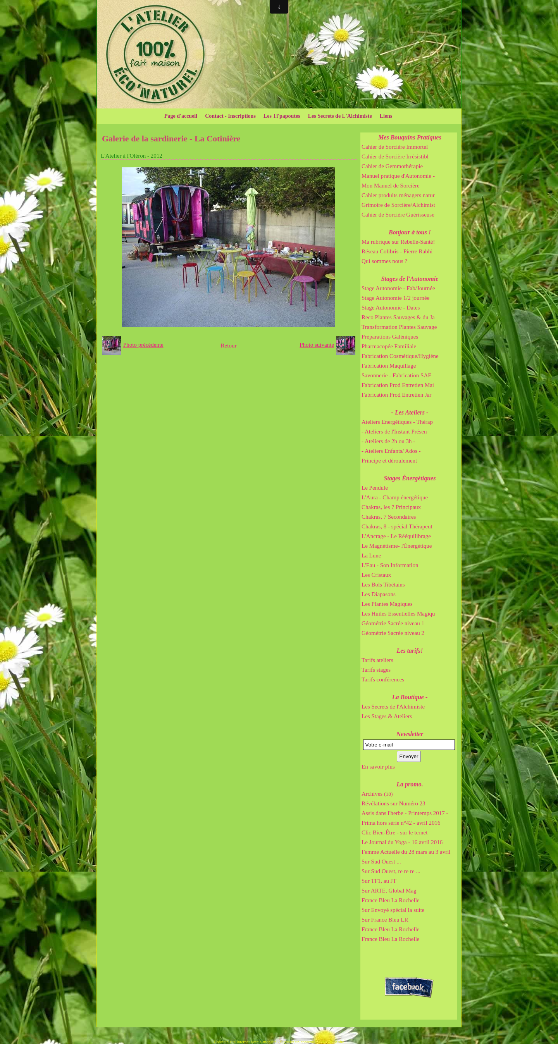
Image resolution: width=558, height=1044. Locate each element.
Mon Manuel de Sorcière (391, 185)
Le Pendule (375, 488)
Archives (377, 794)
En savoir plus (378, 767)
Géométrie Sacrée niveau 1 (393, 623)
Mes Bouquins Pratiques (409, 137)
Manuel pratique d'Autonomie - (398, 176)
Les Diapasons (379, 594)
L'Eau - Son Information (390, 565)
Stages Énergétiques (410, 478)
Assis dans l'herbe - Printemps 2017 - (405, 813)
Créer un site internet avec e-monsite (245, 1041)
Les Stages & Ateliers (387, 716)
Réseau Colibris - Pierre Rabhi (397, 251)
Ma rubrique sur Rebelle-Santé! (398, 242)
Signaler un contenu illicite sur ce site (312, 1041)
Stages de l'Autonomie (410, 278)
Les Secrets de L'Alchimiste (340, 116)
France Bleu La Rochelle (391, 900)
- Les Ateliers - (410, 412)
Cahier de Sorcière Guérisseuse (398, 215)
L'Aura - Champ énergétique (395, 497)
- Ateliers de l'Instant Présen (394, 431)
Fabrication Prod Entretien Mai (398, 385)
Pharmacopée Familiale (389, 346)
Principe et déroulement (389, 461)
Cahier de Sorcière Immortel (395, 147)
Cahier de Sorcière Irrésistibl (395, 156)
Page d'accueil (180, 116)
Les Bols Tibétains (383, 584)
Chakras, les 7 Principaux (391, 507)
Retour (229, 345)
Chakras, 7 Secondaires (389, 517)
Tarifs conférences (383, 679)
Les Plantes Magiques (387, 604)
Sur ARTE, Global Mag (389, 890)
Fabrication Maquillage (389, 366)
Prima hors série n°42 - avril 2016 (401, 823)
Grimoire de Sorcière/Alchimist (398, 205)
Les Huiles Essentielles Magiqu (398, 614)
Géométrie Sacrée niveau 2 (393, 633)
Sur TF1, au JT (379, 881)
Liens (386, 116)
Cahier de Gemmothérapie (392, 166)
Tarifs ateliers (377, 660)
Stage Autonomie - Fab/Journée (398, 288)
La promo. (409, 784)
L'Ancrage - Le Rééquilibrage (396, 536)
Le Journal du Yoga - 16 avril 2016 (402, 842)
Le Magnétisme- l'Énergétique (397, 546)
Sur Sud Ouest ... (381, 861)
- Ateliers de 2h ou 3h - (388, 441)
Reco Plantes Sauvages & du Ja (398, 317)
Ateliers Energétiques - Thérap (397, 422)
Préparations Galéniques (390, 337)
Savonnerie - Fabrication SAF (396, 375)
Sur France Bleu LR (385, 920)
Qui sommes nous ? (384, 261)
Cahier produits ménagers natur (398, 195)
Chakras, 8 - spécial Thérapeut (397, 526)
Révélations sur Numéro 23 (393, 803)
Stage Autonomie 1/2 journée (395, 298)
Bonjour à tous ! (410, 232)
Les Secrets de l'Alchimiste (393, 706)
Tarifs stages (376, 670)
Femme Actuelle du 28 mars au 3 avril (406, 852)
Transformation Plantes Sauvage (399, 327)
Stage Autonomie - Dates (391, 307)
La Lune (371, 555)
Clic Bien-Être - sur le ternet (394, 832)
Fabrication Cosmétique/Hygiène (400, 356)
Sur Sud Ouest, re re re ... (391, 871)
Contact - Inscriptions (230, 116)
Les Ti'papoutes (282, 116)
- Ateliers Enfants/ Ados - (391, 451)
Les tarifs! (410, 650)
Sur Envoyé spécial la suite (393, 910)
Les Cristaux (376, 575)
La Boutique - (410, 697)
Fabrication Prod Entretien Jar (396, 395)
